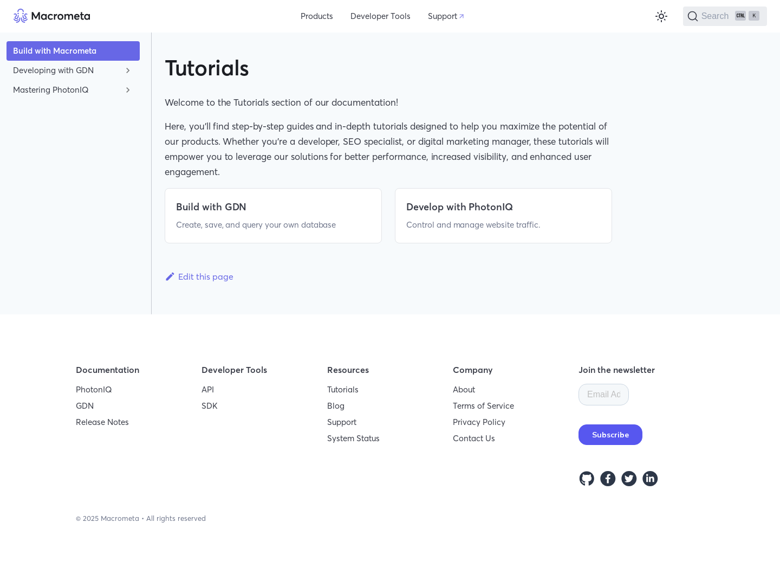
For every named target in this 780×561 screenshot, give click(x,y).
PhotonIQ (94, 389)
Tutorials (343, 389)
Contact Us (474, 438)
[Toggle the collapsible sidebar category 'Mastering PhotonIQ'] (128, 90)
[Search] (725, 16)
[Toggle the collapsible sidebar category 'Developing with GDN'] (128, 70)
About (464, 389)
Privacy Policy (479, 422)
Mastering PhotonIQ (51, 90)
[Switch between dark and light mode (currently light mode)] (661, 16)
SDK (210, 406)
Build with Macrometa (54, 51)
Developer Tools (380, 16)
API (208, 389)
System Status (353, 438)
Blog (335, 406)
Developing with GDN (53, 70)
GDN (85, 406)
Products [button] (317, 16)
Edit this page (199, 276)
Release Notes (102, 422)
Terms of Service (483, 406)
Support (442, 16)
